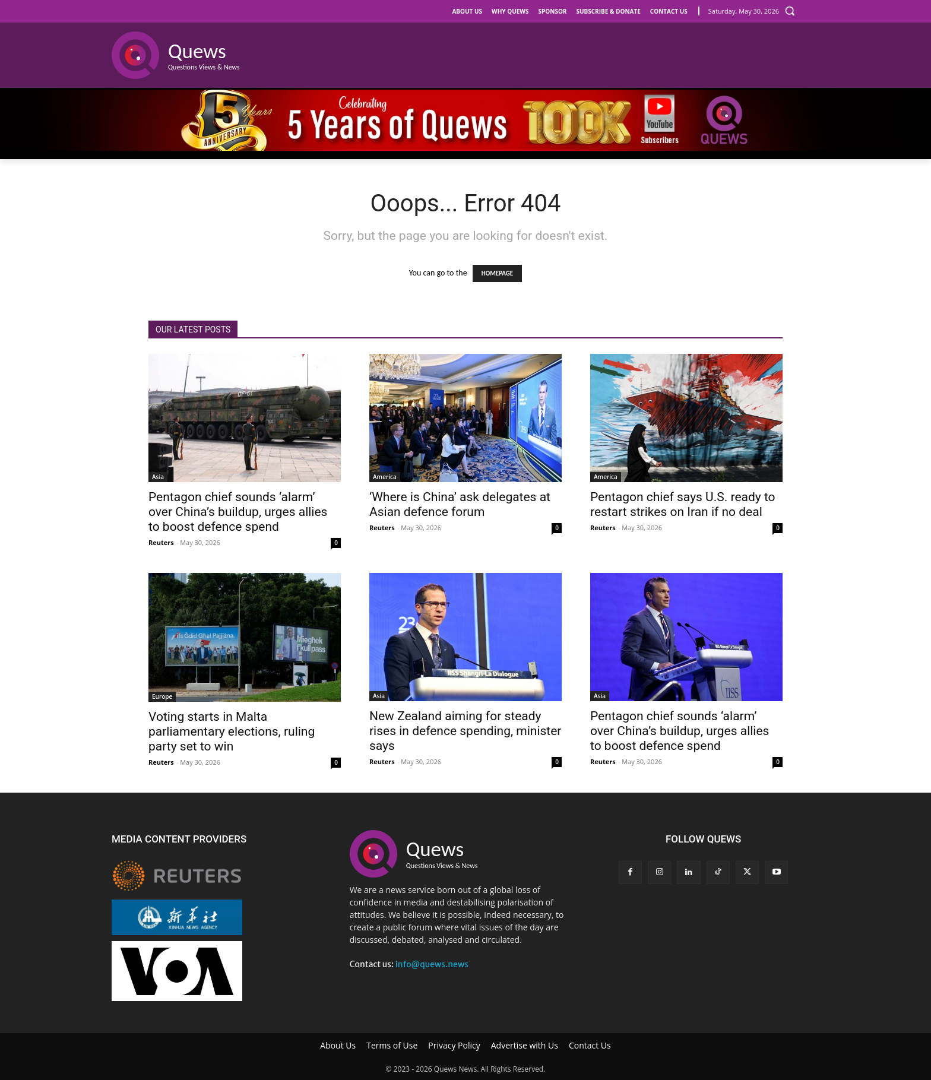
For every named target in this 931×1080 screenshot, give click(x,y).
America (385, 477)
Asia (158, 477)
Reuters (161, 542)
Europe (162, 696)
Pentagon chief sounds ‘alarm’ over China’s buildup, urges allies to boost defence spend (237, 512)
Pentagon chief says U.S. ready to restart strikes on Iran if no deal (682, 504)
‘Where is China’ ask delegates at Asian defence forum (459, 504)
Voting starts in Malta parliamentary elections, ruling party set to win (231, 731)
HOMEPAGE (497, 273)
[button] (789, 10)
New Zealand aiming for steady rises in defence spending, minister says (465, 731)
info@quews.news (431, 964)
